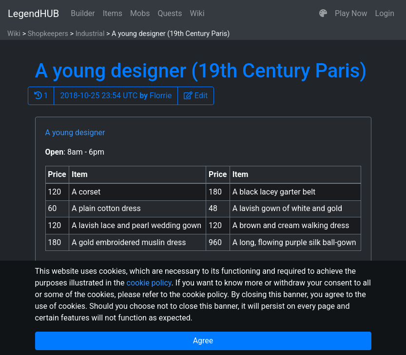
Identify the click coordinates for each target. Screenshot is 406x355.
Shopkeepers (48, 34)
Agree (203, 340)
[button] (323, 13)
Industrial (90, 34)
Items (112, 13)
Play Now (351, 13)
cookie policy (149, 282)
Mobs (140, 13)
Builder (83, 13)
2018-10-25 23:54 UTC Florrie (116, 95)
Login (384, 13)
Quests (169, 13)
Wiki (197, 13)
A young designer (75, 132)
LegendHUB (33, 13)
